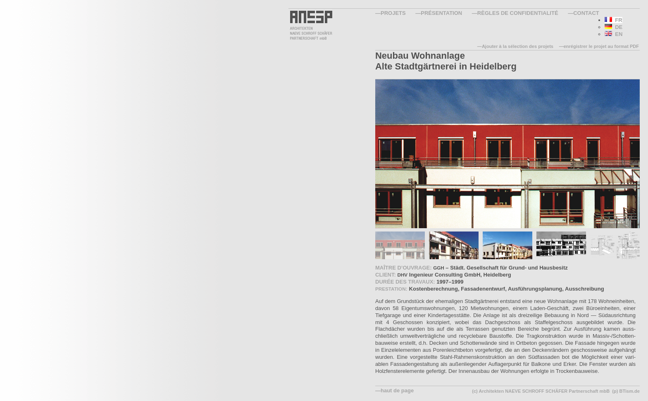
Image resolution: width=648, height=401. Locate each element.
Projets (393, 13)
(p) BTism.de (626, 391)
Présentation (441, 13)
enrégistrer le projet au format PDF (601, 46)
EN (613, 34)
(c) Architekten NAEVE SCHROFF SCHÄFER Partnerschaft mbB (541, 391)
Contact (586, 13)
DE (613, 27)
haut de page (397, 390)
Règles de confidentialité (517, 13)
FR (613, 20)
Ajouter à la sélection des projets (517, 46)
